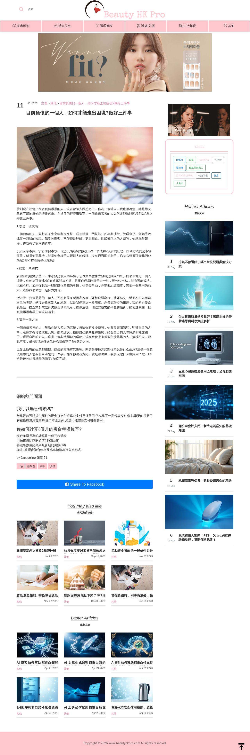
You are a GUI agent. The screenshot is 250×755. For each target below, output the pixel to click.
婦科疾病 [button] (204, 160)
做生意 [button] (31, 466)
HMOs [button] (179, 160)
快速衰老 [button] (203, 175)
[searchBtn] (21, 9)
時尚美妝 (62, 26)
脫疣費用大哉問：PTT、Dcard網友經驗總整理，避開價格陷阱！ (205, 537)
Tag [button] (20, 466)
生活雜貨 (187, 26)
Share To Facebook (84, 484)
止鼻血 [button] (179, 183)
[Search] (43, 9)
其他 (229, 26)
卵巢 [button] (191, 160)
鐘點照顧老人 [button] (196, 167)
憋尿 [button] (216, 175)
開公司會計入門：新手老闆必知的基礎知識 (205, 428)
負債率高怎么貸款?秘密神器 (36, 550)
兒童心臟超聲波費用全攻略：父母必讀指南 (205, 373)
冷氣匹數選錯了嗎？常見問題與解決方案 (205, 264)
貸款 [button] (42, 466)
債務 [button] (52, 466)
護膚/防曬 (145, 26)
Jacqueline (28, 457)
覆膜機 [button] (179, 167)
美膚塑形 (20, 26)
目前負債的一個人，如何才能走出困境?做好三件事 (94, 103)
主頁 (44, 103)
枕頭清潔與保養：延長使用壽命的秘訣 (205, 480)
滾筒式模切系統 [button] (184, 175)
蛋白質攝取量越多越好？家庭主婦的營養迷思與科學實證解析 (205, 319)
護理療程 (104, 26)
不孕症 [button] (218, 160)
